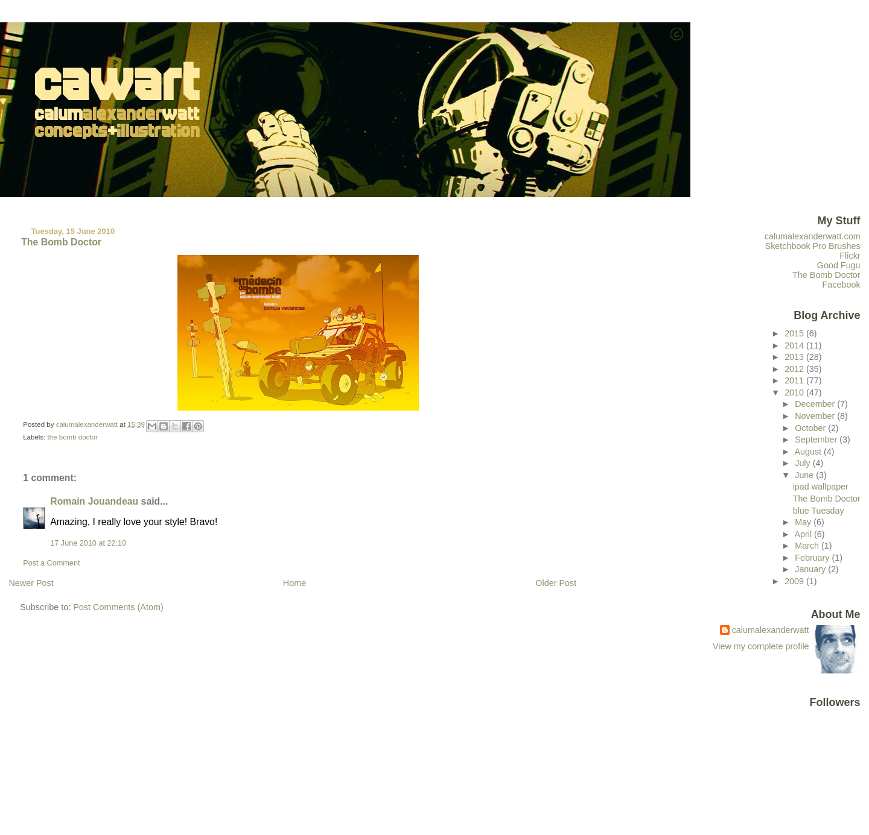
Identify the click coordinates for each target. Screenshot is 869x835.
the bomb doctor (73, 437)
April (804, 534)
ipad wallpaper (820, 486)
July (803, 463)
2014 (795, 345)
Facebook (842, 284)
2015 (795, 333)
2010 (795, 392)
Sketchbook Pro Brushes (813, 246)
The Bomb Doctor (826, 275)
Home (294, 583)
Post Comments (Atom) (118, 607)
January (811, 569)
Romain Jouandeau (94, 501)
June (805, 475)
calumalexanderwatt (770, 630)
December (816, 404)
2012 (795, 369)
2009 (795, 581)
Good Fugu (839, 265)
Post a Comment (51, 563)
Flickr (849, 255)
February (813, 557)
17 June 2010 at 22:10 (88, 543)
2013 (795, 357)
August (809, 451)
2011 (795, 380)
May (804, 522)
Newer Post (30, 583)
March (808, 545)
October (811, 428)
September (817, 439)
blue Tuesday (818, 510)
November (816, 416)
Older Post (555, 583)
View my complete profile (761, 646)
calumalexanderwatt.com (813, 236)
